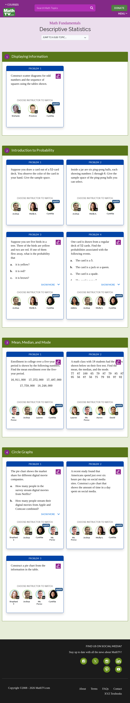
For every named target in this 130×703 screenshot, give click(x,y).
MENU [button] (121, 13)
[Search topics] (61, 7)
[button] (15, 111)
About (82, 688)
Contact (117, 688)
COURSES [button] (13, 4)
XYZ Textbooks (113, 693)
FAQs (105, 688)
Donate (119, 8)
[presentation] (51, 169)
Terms (94, 688)
